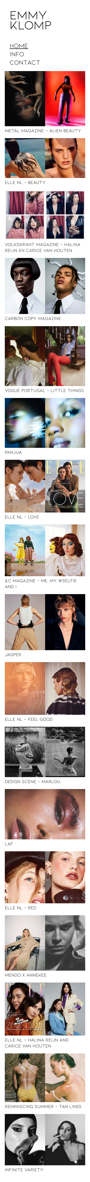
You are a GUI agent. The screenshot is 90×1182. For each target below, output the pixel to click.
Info (17, 54)
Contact (25, 62)
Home (19, 45)
